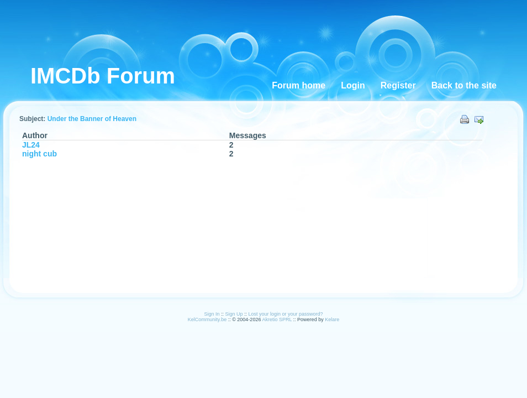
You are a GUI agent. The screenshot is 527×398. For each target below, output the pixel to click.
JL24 (31, 144)
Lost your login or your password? (286, 314)
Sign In (211, 314)
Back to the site (464, 85)
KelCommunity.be (208, 319)
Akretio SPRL (277, 319)
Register (398, 85)
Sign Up (234, 314)
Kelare (332, 319)
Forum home (298, 85)
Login (353, 85)
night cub (39, 153)
